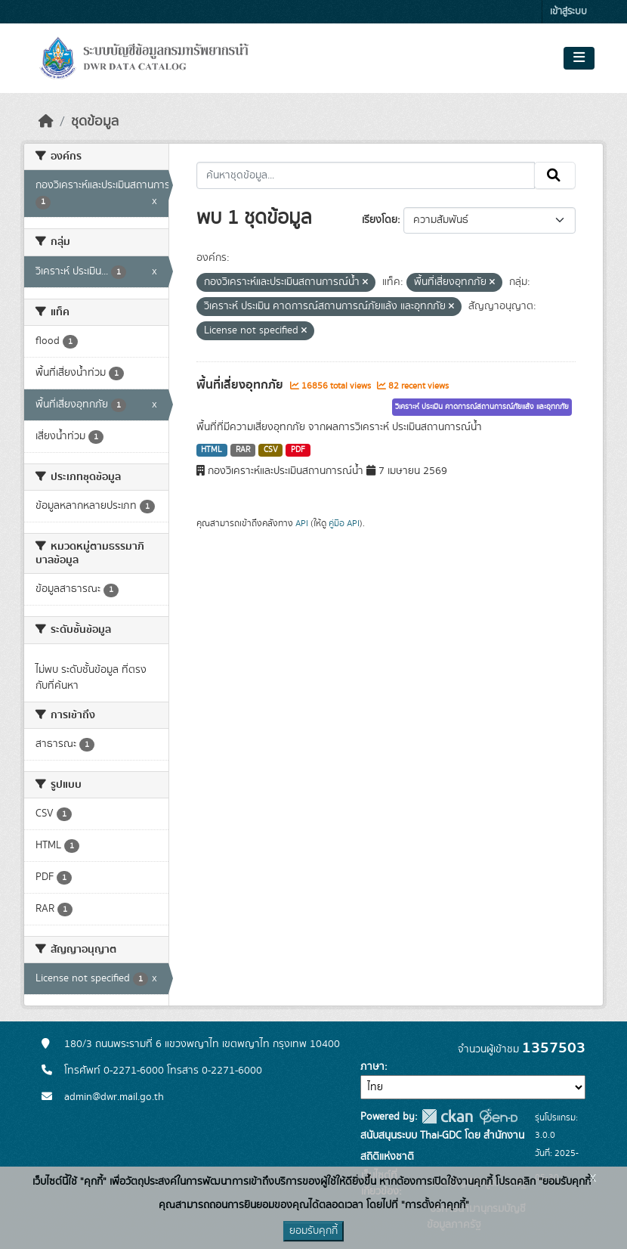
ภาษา (372, 1066)
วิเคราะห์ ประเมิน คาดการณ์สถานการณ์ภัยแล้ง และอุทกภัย (482, 406)
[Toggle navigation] (579, 58)
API (301, 523)
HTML (211, 450)
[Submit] (555, 175)
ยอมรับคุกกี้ (313, 1230)
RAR (243, 450)
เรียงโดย (379, 220)
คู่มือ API (344, 523)
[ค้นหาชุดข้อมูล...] (366, 175)
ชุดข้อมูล (95, 122)
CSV (271, 450)
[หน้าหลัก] (46, 122)
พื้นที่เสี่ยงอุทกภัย (241, 385)
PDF (298, 450)
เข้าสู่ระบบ (568, 12)
